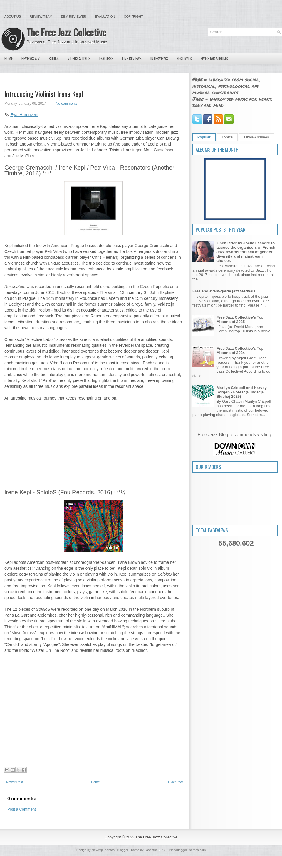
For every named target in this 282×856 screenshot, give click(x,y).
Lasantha (151, 850)
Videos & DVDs (79, 58)
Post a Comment (21, 809)
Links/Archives (256, 137)
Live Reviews (132, 58)
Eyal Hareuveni (24, 114)
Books (54, 58)
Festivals (184, 58)
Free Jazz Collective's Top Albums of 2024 (239, 350)
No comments (67, 103)
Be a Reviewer (73, 16)
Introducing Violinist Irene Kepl (43, 93)
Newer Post (14, 782)
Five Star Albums (214, 58)
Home (8, 58)
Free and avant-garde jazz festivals (224, 291)
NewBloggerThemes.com (187, 850)
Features (106, 58)
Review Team (41, 16)
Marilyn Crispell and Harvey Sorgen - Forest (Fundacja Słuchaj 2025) (241, 392)
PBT (164, 850)
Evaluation (105, 16)
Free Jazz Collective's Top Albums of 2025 (239, 319)
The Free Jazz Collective (66, 32)
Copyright (133, 16)
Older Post (175, 782)
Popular (204, 137)
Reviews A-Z (30, 58)
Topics (227, 137)
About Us (12, 16)
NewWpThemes (103, 850)
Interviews (159, 58)
